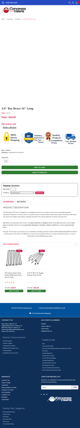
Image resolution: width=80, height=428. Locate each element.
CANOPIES (5, 385)
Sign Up (48, 326)
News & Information (47, 346)
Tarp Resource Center (48, 355)
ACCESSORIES (6, 392)
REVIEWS (4, 397)
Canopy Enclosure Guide (49, 363)
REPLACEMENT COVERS (9, 387)
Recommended (11, 244)
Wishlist (43, 324)
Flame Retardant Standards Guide (51, 370)
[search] (69, 2)
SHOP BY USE (6, 380)
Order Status (45, 328)
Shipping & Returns (46, 331)
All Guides (45, 351)
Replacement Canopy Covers (11, 348)
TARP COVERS (6, 383)
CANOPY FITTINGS (7, 390)
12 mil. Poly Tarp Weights (49, 358)
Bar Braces (18, 19)
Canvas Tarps (6, 414)
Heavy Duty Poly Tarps (9, 412)
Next (76, 244)
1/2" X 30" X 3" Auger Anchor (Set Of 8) (35, 274)
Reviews (21, 202)
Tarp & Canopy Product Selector (51, 367)
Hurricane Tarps (7, 419)
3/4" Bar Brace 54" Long (29, 19)
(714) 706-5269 (11, 3)
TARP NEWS (5, 399)
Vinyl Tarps (6, 416)
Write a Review (9, 127)
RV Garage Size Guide (48, 365)
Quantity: (5, 157)
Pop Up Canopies (7, 341)
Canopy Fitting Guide (48, 360)
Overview (8, 202)
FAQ (43, 343)
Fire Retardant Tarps (8, 424)
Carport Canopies (7, 343)
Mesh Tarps (6, 421)
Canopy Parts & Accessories (10, 353)
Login (42, 326)
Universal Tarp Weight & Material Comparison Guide (56, 348)
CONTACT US (6, 395)
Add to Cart (14, 291)
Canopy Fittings (7, 350)
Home (3, 19)
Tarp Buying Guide (47, 353)
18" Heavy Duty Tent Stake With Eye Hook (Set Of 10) (13, 275)
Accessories (10, 19)
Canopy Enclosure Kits (9, 345)
